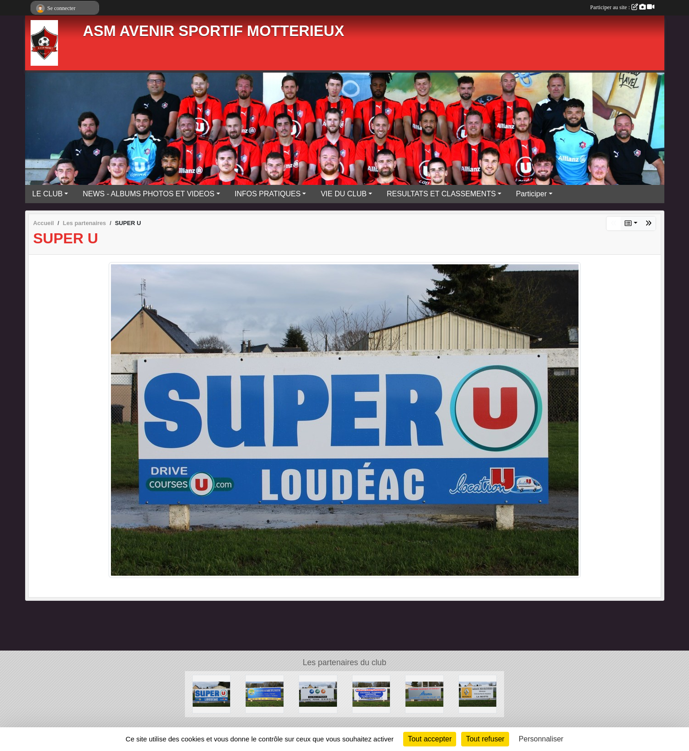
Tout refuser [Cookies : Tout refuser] (485, 739)
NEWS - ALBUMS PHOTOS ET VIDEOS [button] (148, 194)
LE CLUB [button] (47, 194)
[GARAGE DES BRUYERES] (477, 694)
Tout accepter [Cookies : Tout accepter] (430, 739)
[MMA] (318, 694)
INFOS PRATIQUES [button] (268, 194)
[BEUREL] (424, 694)
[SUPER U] (211, 694)
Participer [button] (531, 194)
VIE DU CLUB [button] (343, 194)
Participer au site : (622, 7)
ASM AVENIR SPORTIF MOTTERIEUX (213, 31)
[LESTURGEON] (371, 694)
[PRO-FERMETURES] (264, 694)
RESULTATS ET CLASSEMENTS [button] (441, 194)
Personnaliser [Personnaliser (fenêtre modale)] (541, 739)
